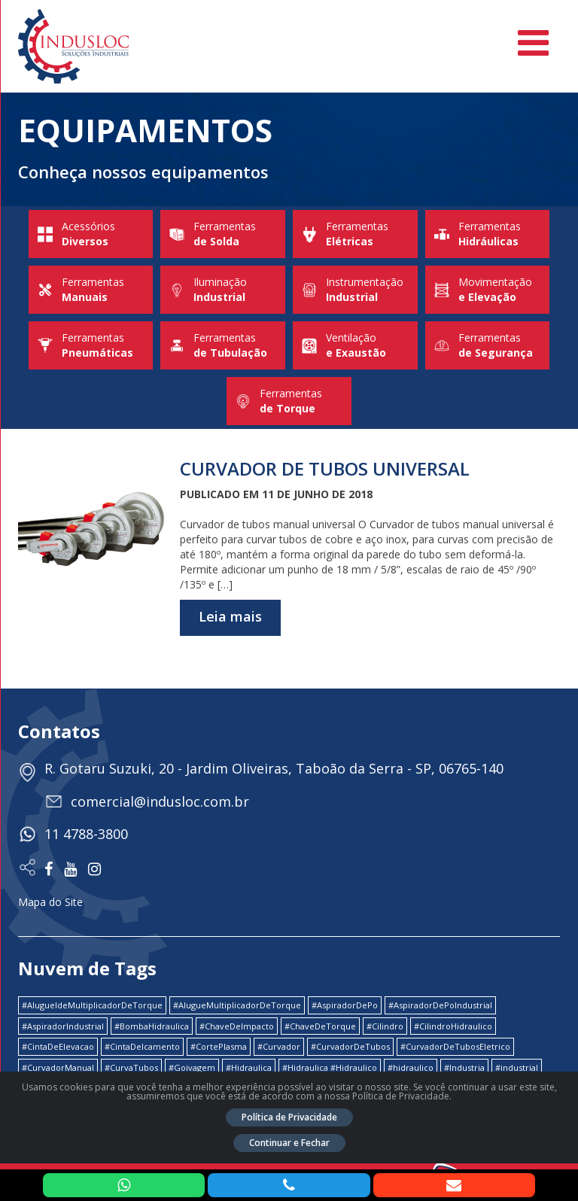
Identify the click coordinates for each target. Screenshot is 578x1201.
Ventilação (355, 345)
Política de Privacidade (289, 1117)
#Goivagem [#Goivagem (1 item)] (192, 1067)
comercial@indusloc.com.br (160, 801)
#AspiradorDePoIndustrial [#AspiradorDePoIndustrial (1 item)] (440, 1005)
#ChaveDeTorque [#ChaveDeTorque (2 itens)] (320, 1026)
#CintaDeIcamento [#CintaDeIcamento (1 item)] (142, 1046)
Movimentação (487, 290)
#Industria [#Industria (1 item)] (464, 1067)
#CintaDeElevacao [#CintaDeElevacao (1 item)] (58, 1046)
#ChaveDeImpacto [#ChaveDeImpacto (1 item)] (236, 1026)
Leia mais (230, 616)
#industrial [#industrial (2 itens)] (516, 1067)
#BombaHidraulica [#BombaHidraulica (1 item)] (151, 1026)
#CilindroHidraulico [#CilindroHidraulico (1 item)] (453, 1026)
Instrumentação (355, 290)
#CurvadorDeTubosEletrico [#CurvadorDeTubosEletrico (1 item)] (455, 1046)
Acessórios (91, 234)
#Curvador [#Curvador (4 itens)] (278, 1046)
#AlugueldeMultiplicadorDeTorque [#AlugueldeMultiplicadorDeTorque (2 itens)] (92, 1005)
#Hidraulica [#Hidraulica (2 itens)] (249, 1067)
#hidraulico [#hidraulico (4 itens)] (411, 1067)
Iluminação (222, 290)
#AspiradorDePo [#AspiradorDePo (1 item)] (345, 1005)
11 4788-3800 (86, 834)
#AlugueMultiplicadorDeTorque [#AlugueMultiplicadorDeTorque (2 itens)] (237, 1005)
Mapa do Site (50, 902)
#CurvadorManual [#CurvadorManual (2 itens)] (58, 1067)
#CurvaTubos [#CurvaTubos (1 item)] (131, 1067)
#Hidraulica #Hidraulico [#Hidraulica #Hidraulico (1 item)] (329, 1067)
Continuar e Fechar (289, 1142)
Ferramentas (222, 234)
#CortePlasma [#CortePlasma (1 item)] (218, 1046)
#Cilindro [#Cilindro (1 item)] (385, 1026)
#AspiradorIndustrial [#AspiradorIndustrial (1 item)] (63, 1026)
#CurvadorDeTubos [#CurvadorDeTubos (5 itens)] (350, 1046)
